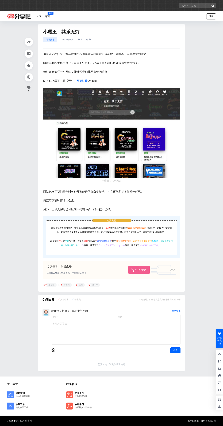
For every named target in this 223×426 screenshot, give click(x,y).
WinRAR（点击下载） (150, 245)
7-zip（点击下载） (107, 245)
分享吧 (106, 228)
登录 (211, 16)
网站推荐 (50, 39)
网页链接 (82, 80)
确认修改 (176, 310)
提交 (175, 350)
